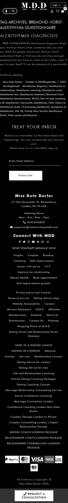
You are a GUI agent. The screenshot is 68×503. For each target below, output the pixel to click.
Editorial (50, 350)
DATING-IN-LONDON (26, 350)
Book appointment (45, 277)
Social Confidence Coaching (33, 395)
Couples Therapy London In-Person (34, 416)
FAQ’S (40, 309)
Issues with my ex (28, 266)
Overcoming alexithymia (36, 106)
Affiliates (54, 309)
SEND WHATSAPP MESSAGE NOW (34, 248)
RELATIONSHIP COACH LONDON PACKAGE (33, 437)
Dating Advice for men (33, 367)
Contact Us (36, 320)
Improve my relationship (34, 272)
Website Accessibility (26, 303)
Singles (18, 255)
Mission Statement (19, 309)
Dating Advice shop (46, 298)
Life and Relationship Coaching (33, 373)
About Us (52, 315)
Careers (49, 303)
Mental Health (19, 277)
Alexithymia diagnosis (29, 35)
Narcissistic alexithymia (33, 102)
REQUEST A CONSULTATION (34, 495)
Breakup (48, 255)
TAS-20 (19, 111)
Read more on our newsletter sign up (34, 148)
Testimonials (17, 320)
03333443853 (34, 222)
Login (52, 11)
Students (36, 315)
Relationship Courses (48, 356)
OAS (51, 102)
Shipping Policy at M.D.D (33, 326)
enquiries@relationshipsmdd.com (34, 227)
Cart (62, 11)
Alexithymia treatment (32, 94)
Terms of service (18, 298)
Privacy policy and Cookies (33, 292)
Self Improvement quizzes (33, 283)
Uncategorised (11, 86)
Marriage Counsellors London (33, 401)
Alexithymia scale (52, 90)
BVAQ (35, 98)
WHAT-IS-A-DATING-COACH (33, 345)
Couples (33, 255)
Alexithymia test (9, 94)
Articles (10, 356)
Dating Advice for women (33, 362)
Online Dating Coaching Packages (33, 378)
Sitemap (53, 320)
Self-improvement (42, 260)
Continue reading (11, 74)
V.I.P (47, 266)
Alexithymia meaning (28, 90)
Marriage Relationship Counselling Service (33, 390)
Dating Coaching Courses (33, 384)
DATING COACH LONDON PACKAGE (34, 432)
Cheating (20, 260)
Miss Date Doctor (12, 81)
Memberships (17, 315)
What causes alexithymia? (22, 115)
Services (24, 356)
